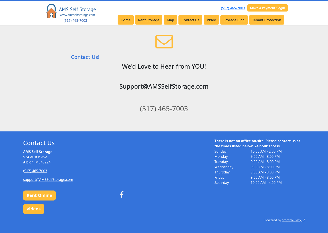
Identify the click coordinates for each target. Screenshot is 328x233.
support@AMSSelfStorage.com (48, 179)
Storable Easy (293, 220)
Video (211, 20)
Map (170, 20)
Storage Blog (234, 20)
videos (34, 209)
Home (126, 20)
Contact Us (190, 20)
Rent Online (39, 195)
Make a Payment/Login (267, 8)
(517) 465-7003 (233, 8)
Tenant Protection (266, 20)
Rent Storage (148, 20)
